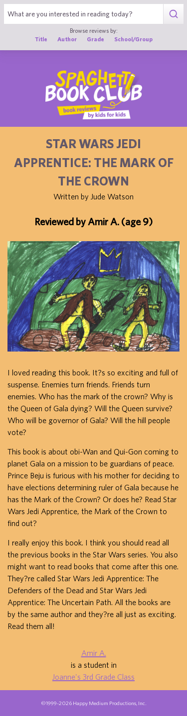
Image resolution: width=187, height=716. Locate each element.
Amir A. (93, 652)
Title (41, 39)
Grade (95, 39)
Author (67, 39)
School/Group (133, 39)
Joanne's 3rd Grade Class (93, 676)
